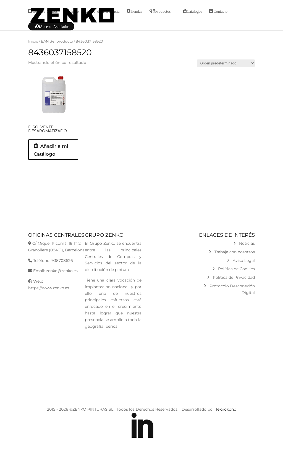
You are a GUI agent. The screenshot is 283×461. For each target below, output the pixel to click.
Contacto (220, 11)
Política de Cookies (233, 273)
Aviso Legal (241, 264)
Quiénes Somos (44, 11)
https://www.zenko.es (48, 292)
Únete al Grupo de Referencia (94, 11)
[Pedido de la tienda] (226, 63)
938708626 (62, 264)
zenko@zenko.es (62, 275)
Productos (163, 11)
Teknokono (225, 413)
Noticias (244, 247)
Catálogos (194, 11)
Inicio (33, 41)
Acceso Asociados (54, 26)
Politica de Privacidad (231, 281)
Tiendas (136, 11)
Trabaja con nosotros (232, 256)
